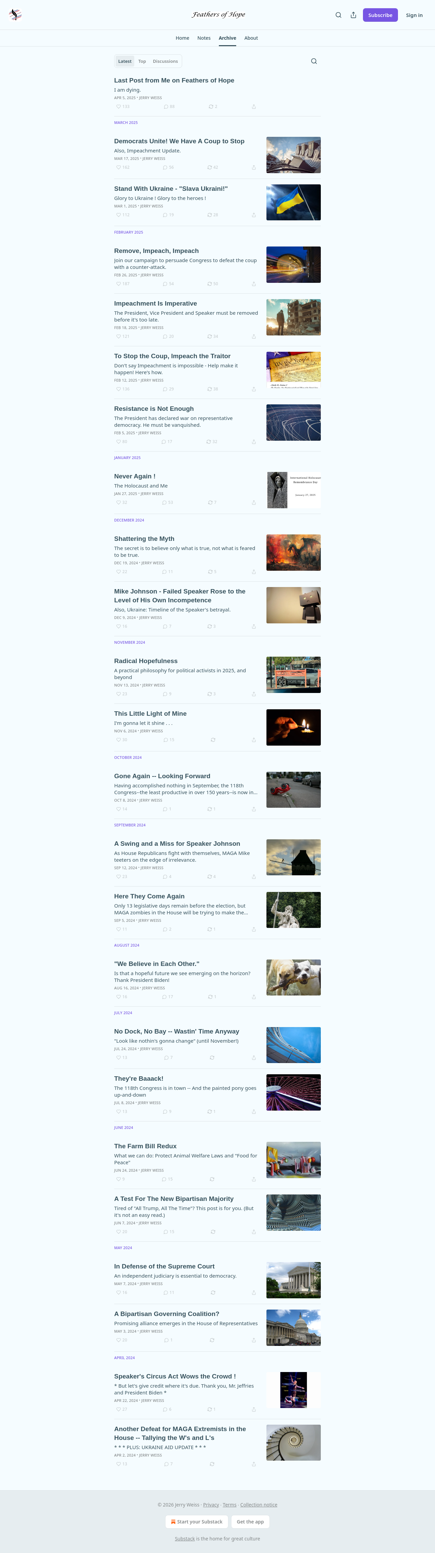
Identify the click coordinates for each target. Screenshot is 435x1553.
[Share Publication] (353, 15)
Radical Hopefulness (146, 660)
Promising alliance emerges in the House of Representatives (186, 1323)
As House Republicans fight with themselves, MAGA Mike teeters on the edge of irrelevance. (182, 856)
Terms (230, 1504)
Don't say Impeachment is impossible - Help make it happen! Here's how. (176, 369)
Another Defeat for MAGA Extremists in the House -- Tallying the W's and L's (180, 1433)
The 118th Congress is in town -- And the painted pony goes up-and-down (185, 1091)
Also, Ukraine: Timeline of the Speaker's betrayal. (172, 609)
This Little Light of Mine (150, 713)
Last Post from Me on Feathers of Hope (174, 80)
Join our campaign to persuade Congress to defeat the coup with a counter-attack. (185, 263)
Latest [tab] (125, 61)
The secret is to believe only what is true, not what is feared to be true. (184, 551)
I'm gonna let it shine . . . (143, 722)
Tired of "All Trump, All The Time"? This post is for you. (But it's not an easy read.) (184, 1211)
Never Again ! (135, 476)
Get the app (250, 1521)
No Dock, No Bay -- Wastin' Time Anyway (176, 1031)
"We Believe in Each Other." (156, 963)
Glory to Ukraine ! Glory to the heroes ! (160, 198)
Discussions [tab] (165, 61)
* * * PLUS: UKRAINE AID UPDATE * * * (160, 1447)
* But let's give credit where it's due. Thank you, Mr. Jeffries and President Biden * (184, 1389)
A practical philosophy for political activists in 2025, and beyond (180, 673)
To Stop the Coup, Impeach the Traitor (172, 356)
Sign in (414, 15)
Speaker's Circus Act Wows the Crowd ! (175, 1376)
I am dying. (127, 89)
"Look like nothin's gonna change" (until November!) (176, 1040)
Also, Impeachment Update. (147, 150)
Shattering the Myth (144, 538)
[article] (217, 93)
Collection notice (258, 1504)
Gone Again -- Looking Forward (162, 776)
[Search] (338, 15)
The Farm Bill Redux (145, 1146)
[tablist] (148, 61)
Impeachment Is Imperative (155, 303)
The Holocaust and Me (141, 485)
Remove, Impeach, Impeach (156, 250)
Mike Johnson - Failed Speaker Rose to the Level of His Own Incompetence (179, 596)
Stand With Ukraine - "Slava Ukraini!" (171, 188)
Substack (185, 1538)
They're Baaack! (138, 1078)
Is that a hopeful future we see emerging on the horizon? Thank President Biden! (182, 976)
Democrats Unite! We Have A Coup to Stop (179, 141)
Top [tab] (142, 61)
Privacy (211, 1504)
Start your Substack (196, 1521)
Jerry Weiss (150, 97)
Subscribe (380, 15)
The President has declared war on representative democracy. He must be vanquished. (173, 421)
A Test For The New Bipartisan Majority (174, 1198)
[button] (182, 38)
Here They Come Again (149, 896)
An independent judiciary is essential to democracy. (175, 1275)
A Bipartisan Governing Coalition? (167, 1313)
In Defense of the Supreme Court (164, 1266)
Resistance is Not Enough (154, 408)
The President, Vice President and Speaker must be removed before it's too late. (186, 316)
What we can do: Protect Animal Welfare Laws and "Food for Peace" (185, 1159)
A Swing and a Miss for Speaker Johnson (177, 843)
